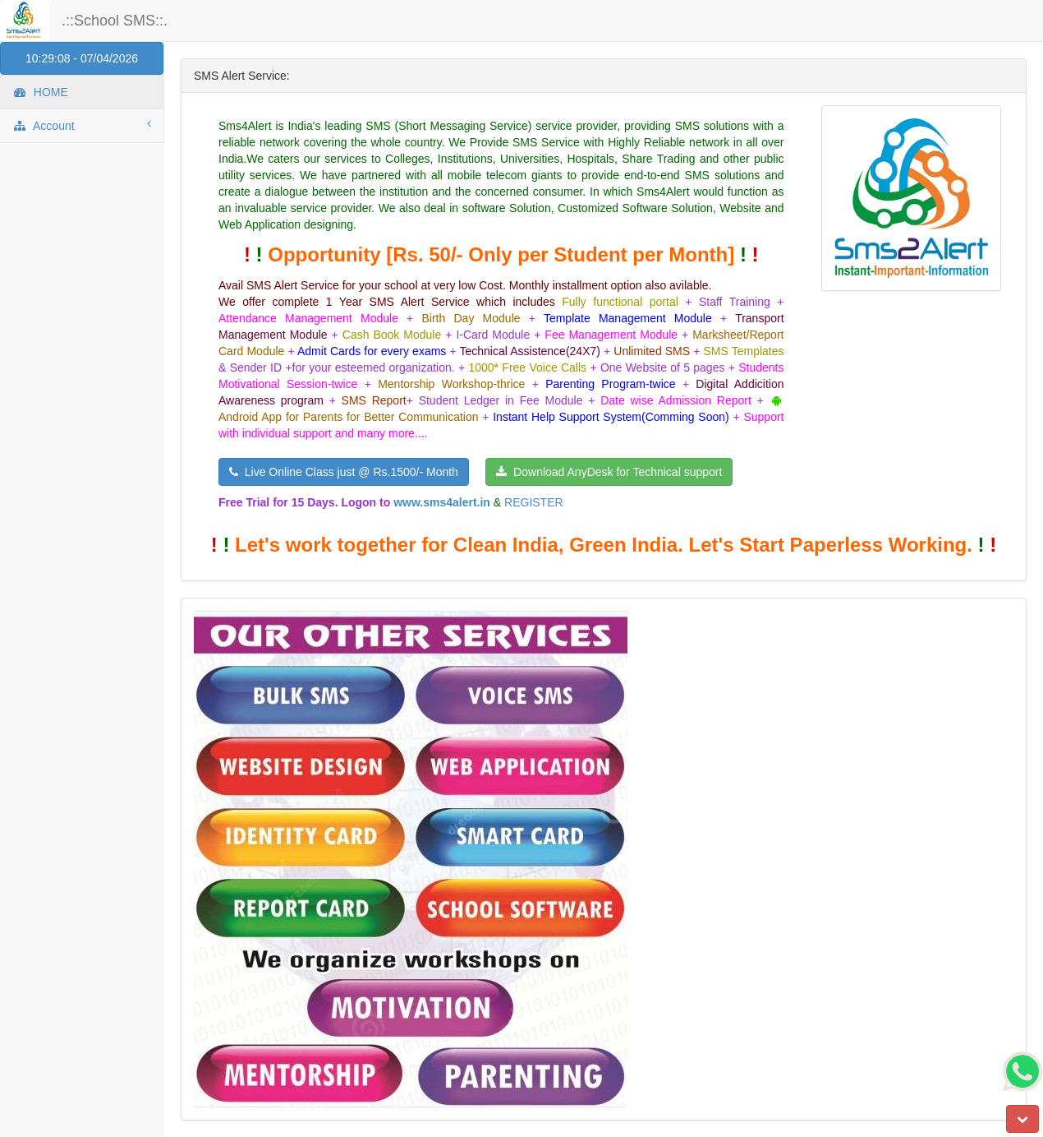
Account (81, 125)
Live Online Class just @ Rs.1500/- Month (343, 471)
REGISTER (533, 502)
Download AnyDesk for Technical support (609, 471)
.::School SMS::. (115, 20)
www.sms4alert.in (441, 502)
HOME (40, 92)
